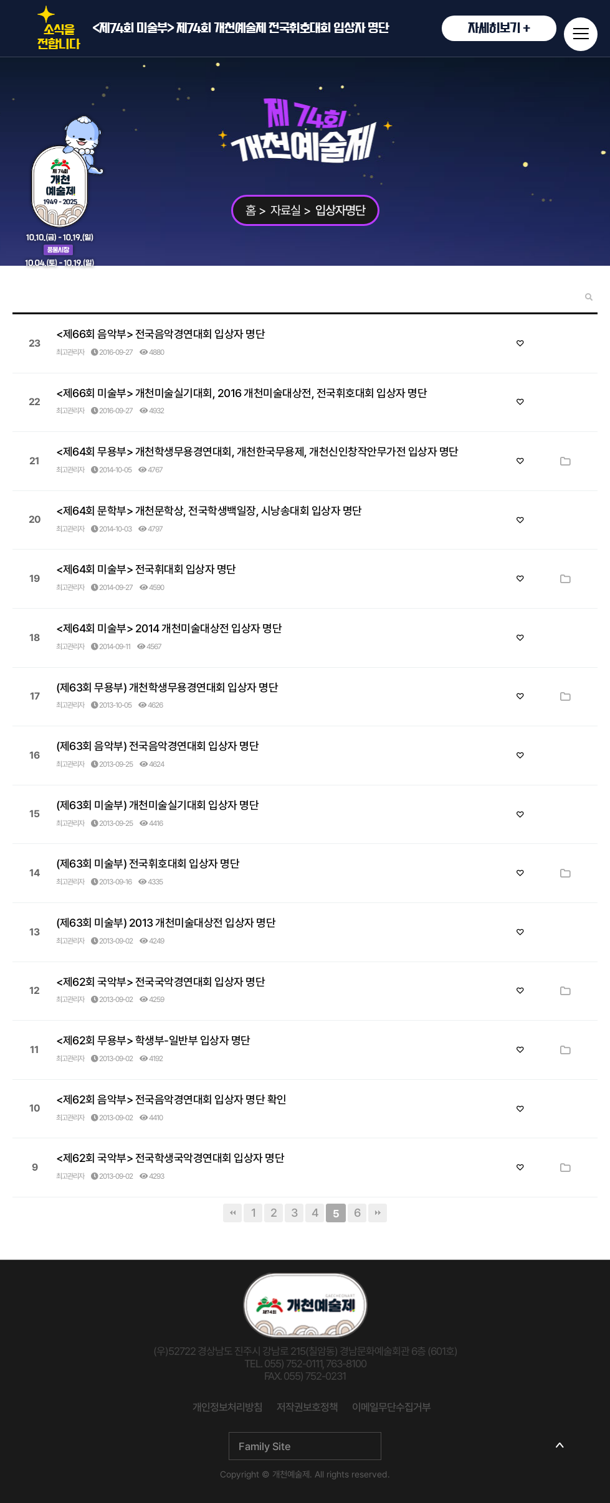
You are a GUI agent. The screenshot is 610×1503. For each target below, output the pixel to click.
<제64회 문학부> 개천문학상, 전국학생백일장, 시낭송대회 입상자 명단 (209, 510)
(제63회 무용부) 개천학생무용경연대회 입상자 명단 (167, 687)
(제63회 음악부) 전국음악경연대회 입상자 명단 (157, 745)
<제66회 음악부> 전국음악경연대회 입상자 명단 (160, 333)
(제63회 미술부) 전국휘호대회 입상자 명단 (147, 863)
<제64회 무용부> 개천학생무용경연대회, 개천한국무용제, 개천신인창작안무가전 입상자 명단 (257, 451)
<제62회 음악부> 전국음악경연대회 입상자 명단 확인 (171, 1099)
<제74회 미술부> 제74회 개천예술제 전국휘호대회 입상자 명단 (324, 28)
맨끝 (377, 1213)
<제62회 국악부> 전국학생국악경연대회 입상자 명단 (170, 1157)
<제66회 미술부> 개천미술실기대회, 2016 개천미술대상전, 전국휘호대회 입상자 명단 (241, 393)
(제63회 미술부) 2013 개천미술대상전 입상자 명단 (165, 922)
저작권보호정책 (307, 1407)
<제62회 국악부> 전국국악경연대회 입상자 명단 (160, 981)
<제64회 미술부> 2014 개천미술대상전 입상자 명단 (169, 628)
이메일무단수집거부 (391, 1407)
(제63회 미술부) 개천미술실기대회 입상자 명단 (157, 805)
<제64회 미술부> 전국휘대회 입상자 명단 (146, 569)
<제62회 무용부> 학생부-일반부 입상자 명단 (153, 1040)
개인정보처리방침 (227, 1407)
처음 (232, 1213)
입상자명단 (340, 210)
